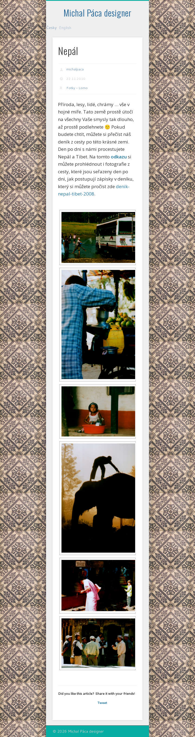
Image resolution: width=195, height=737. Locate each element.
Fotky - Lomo (77, 88)
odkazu (119, 157)
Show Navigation (129, 48)
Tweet (102, 702)
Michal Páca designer (98, 12)
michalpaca (75, 69)
